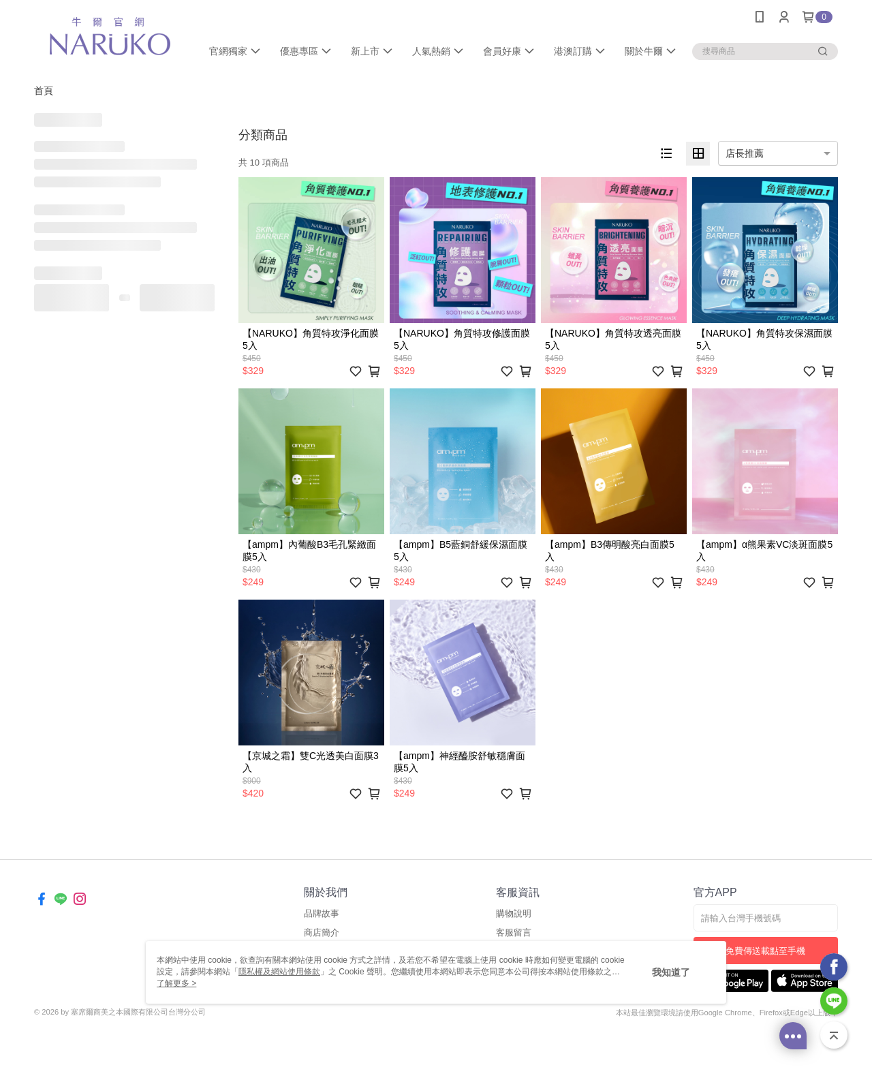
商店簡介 (321, 932)
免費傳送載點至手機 (765, 951)
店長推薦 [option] (745, 153)
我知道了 (671, 972)
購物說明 (513, 913)
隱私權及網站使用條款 (279, 971)
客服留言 (513, 932)
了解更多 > (176, 983)
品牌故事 (321, 913)
